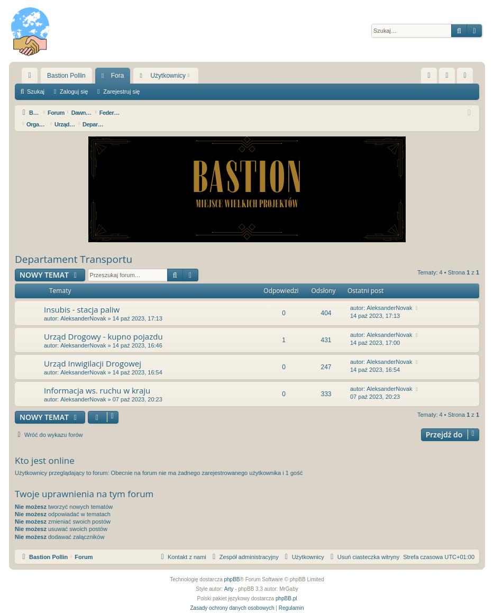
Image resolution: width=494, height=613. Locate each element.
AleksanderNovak (83, 307)
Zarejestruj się (121, 91)
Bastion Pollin (66, 75)
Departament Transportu (73, 247)
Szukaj (35, 91)
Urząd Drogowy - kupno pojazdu (103, 324)
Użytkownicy (168, 75)
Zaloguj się (74, 91)
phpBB (232, 568)
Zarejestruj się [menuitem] (467, 78)
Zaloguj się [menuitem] (449, 78)
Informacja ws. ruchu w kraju (97, 378)
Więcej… (32, 78)
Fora (117, 75)
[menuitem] (429, 76)
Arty (229, 577)
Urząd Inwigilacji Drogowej (92, 351)
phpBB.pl (286, 587)
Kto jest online (45, 449)
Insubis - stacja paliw (82, 297)
